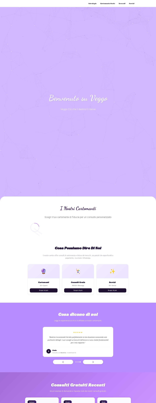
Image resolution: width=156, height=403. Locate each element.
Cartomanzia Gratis (107, 3)
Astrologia (92, 3)
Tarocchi (122, 3)
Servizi (131, 3)
